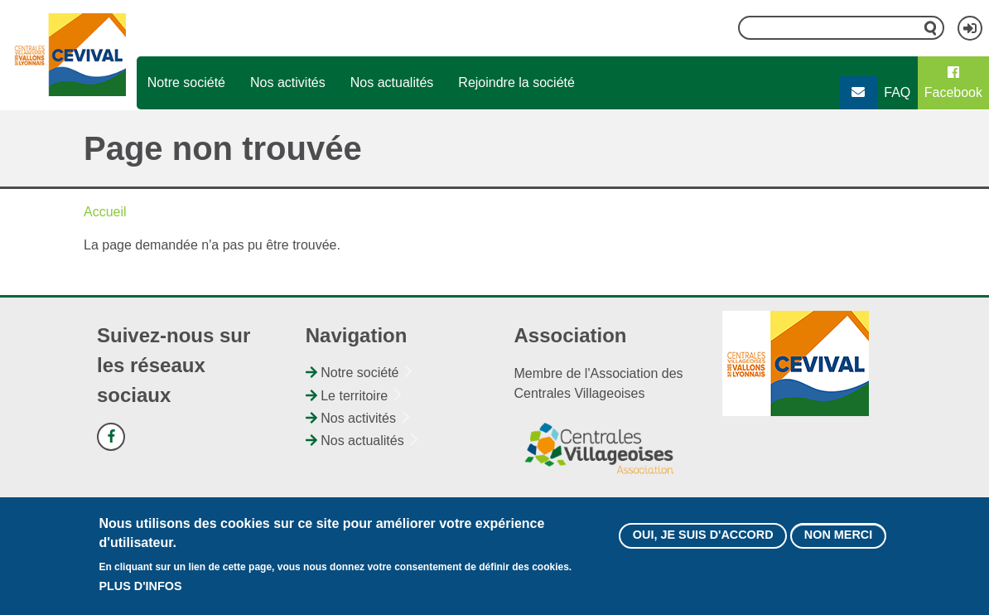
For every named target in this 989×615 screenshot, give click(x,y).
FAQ (897, 92)
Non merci (838, 536)
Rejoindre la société (516, 82)
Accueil (105, 212)
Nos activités (288, 82)
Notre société (186, 82)
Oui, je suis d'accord (703, 536)
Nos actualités (392, 82)
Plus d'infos (140, 587)
